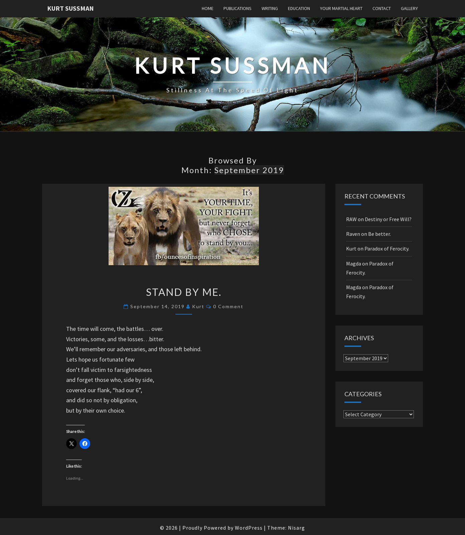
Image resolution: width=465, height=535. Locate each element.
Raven (353, 233)
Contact (381, 8)
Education (299, 8)
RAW (351, 219)
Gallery (409, 8)
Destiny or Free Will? (388, 219)
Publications (237, 8)
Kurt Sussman (70, 8)
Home (207, 8)
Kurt (198, 306)
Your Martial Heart (341, 8)
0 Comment (228, 306)
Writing (270, 8)
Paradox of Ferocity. (386, 248)
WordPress (249, 527)
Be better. (379, 233)
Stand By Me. (183, 292)
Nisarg (296, 527)
